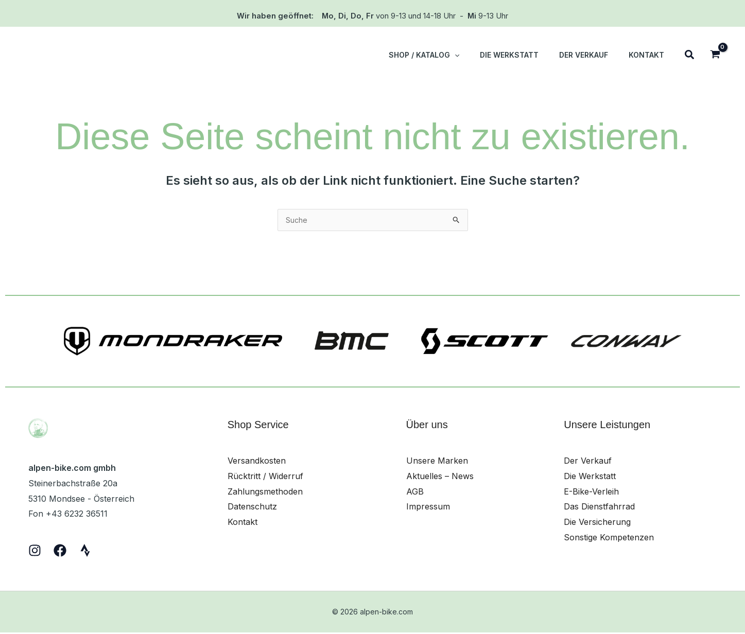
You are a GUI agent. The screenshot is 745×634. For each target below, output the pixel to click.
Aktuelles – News (440, 477)
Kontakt (242, 523)
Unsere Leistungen (607, 426)
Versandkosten (257, 462)
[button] (476, 55)
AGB (415, 493)
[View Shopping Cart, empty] (714, 55)
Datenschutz (252, 508)
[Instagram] (34, 551)
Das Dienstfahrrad (599, 508)
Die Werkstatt (590, 477)
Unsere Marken (437, 462)
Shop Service (258, 426)
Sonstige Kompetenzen (609, 539)
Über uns (427, 426)
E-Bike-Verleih (591, 493)
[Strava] (85, 551)
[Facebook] (60, 551)
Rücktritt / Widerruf (265, 477)
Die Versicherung (597, 523)
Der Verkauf (588, 462)
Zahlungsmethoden (265, 493)
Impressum (428, 508)
